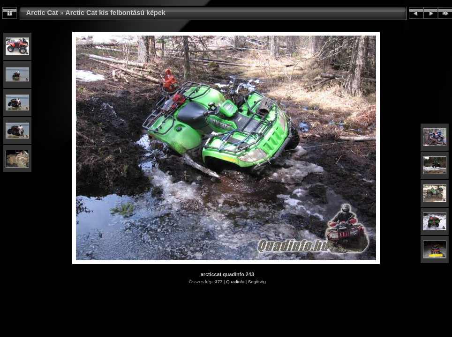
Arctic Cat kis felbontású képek (115, 12)
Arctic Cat (42, 12)
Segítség (257, 281)
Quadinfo (235, 281)
